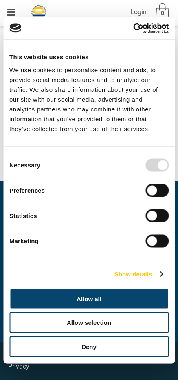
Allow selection (89, 322)
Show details (133, 274)
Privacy (18, 366)
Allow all (89, 298)
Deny (89, 346)
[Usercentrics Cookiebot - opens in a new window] (133, 28)
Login (138, 12)
